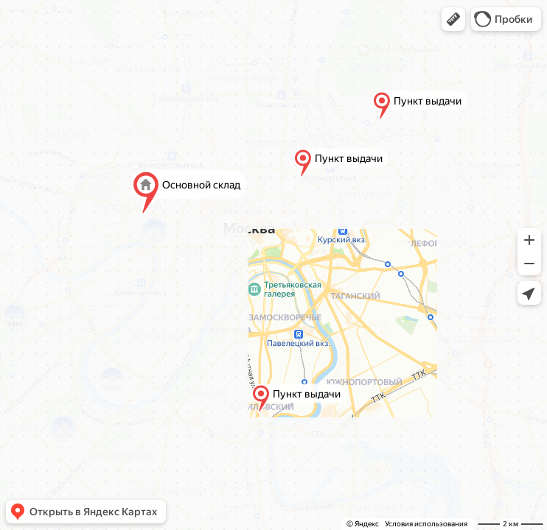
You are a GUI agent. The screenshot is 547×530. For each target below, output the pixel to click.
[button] (453, 19)
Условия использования (426, 524)
